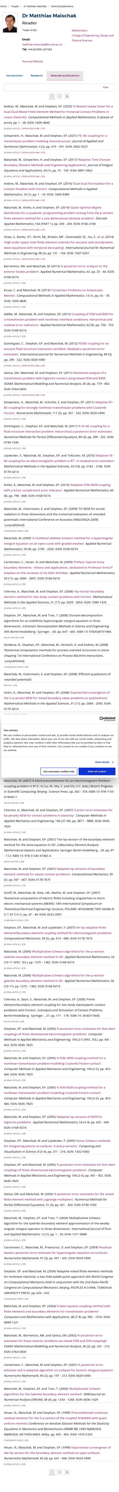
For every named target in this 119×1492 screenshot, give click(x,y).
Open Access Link (30, 128)
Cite (43, 128)
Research (37, 75)
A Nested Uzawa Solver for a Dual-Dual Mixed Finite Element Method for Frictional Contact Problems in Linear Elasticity (58, 111)
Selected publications (65, 75)
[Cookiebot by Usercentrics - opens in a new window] (101, 719)
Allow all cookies (97, 771)
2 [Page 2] (59, 96)
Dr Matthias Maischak (35, 6)
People (15, 6)
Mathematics (80, 30)
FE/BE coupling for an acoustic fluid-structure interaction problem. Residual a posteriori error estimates (56, 348)
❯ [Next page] (67, 96)
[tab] (14, 75)
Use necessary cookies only (58, 771)
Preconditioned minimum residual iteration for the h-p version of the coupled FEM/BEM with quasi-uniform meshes (56, 1418)
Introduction (14, 75)
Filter (106, 87)
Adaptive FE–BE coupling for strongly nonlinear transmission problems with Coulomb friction (58, 407)
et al (100, 237)
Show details (102, 762)
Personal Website (32, 61)
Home (3, 6)
